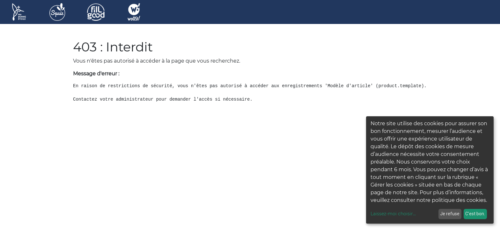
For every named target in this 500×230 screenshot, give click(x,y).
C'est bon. (475, 213)
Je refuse (450, 213)
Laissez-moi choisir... (393, 214)
